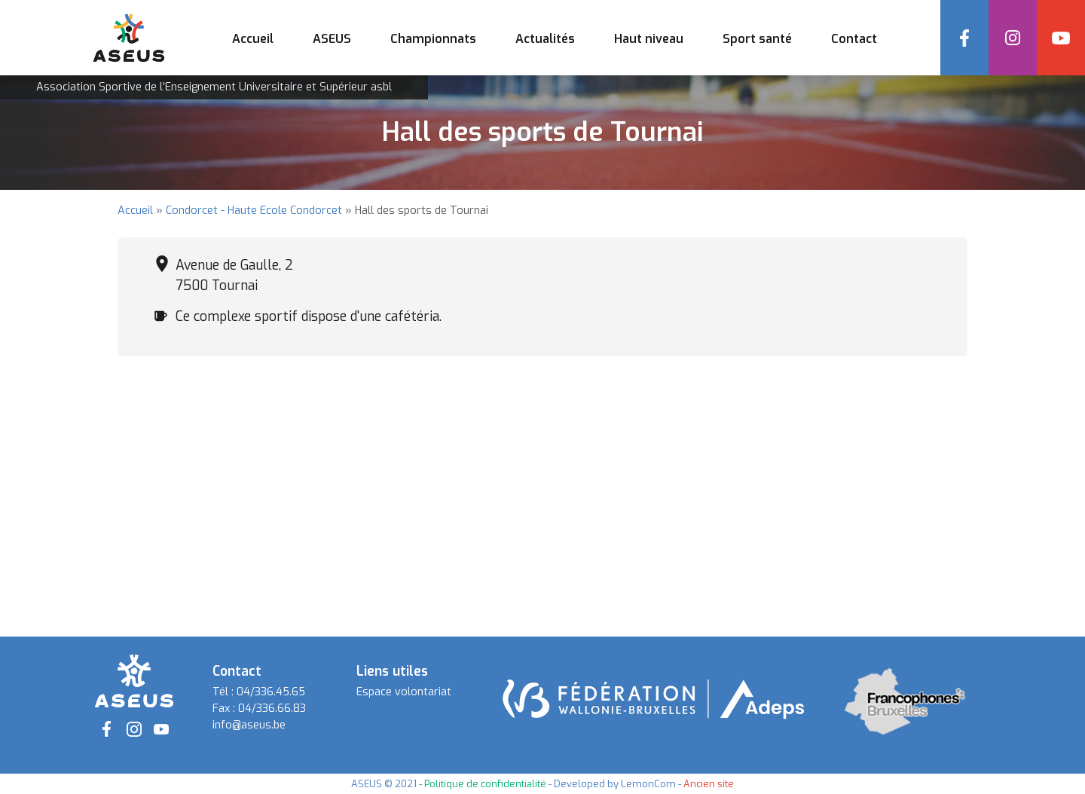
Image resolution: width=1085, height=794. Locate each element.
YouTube (1061, 37)
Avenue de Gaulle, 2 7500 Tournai (234, 275)
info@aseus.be (249, 725)
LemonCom (648, 783)
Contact (854, 39)
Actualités (545, 39)
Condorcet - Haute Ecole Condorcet (254, 210)
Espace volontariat (403, 692)
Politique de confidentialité (485, 783)
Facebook (964, 37)
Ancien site (708, 783)
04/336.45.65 (271, 692)
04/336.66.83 (272, 708)
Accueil (253, 39)
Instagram (1013, 37)
